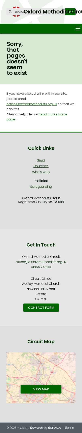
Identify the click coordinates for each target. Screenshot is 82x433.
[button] (41, 29)
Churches (41, 166)
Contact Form (41, 307)
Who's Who (41, 172)
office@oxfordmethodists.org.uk (31, 104)
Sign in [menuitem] (69, 428)
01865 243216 (41, 267)
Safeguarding (41, 186)
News (41, 160)
